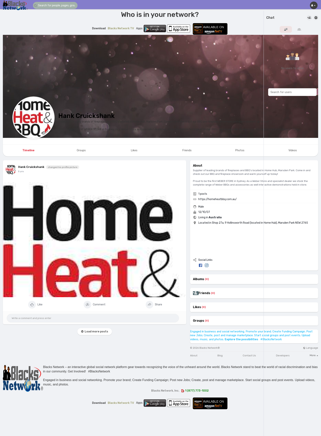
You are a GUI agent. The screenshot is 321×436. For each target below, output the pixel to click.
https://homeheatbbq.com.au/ (217, 199)
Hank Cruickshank (86, 115)
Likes (197, 307)
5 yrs (21, 171)
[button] (56, 5)
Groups (198, 320)
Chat (270, 18)
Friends (204, 293)
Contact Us (249, 355)
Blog (220, 355)
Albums (198, 279)
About (193, 355)
